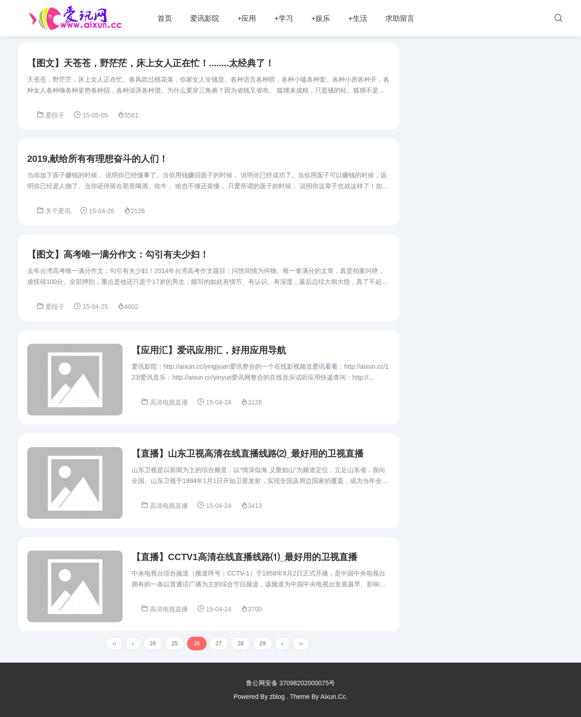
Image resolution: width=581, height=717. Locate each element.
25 (174, 643)
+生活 (357, 18)
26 (197, 643)
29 (263, 643)
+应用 (246, 18)
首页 (165, 18)
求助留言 (399, 18)
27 (219, 643)
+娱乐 (320, 18)
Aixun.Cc (333, 696)
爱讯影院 (204, 18)
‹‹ (114, 643)
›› (301, 643)
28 (240, 643)
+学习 (283, 18)
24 (153, 643)
